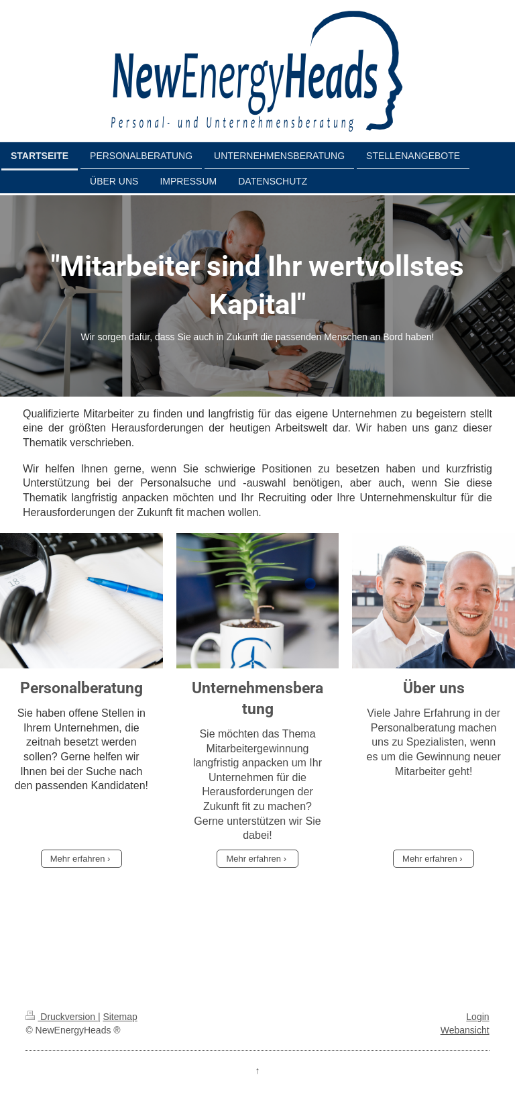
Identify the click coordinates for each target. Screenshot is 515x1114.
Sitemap (120, 1016)
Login (477, 1016)
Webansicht (465, 1030)
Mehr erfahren (77, 859)
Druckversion (61, 1016)
